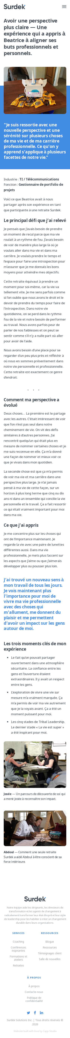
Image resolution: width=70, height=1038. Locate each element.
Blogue (49, 941)
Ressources (50, 947)
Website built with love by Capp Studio (35, 1031)
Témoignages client (50, 953)
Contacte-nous (34, 992)
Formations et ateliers (18, 958)
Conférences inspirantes (18, 949)
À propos (34, 986)
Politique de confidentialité (34, 999)
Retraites (18, 965)
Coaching (18, 941)
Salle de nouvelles (49, 959)
